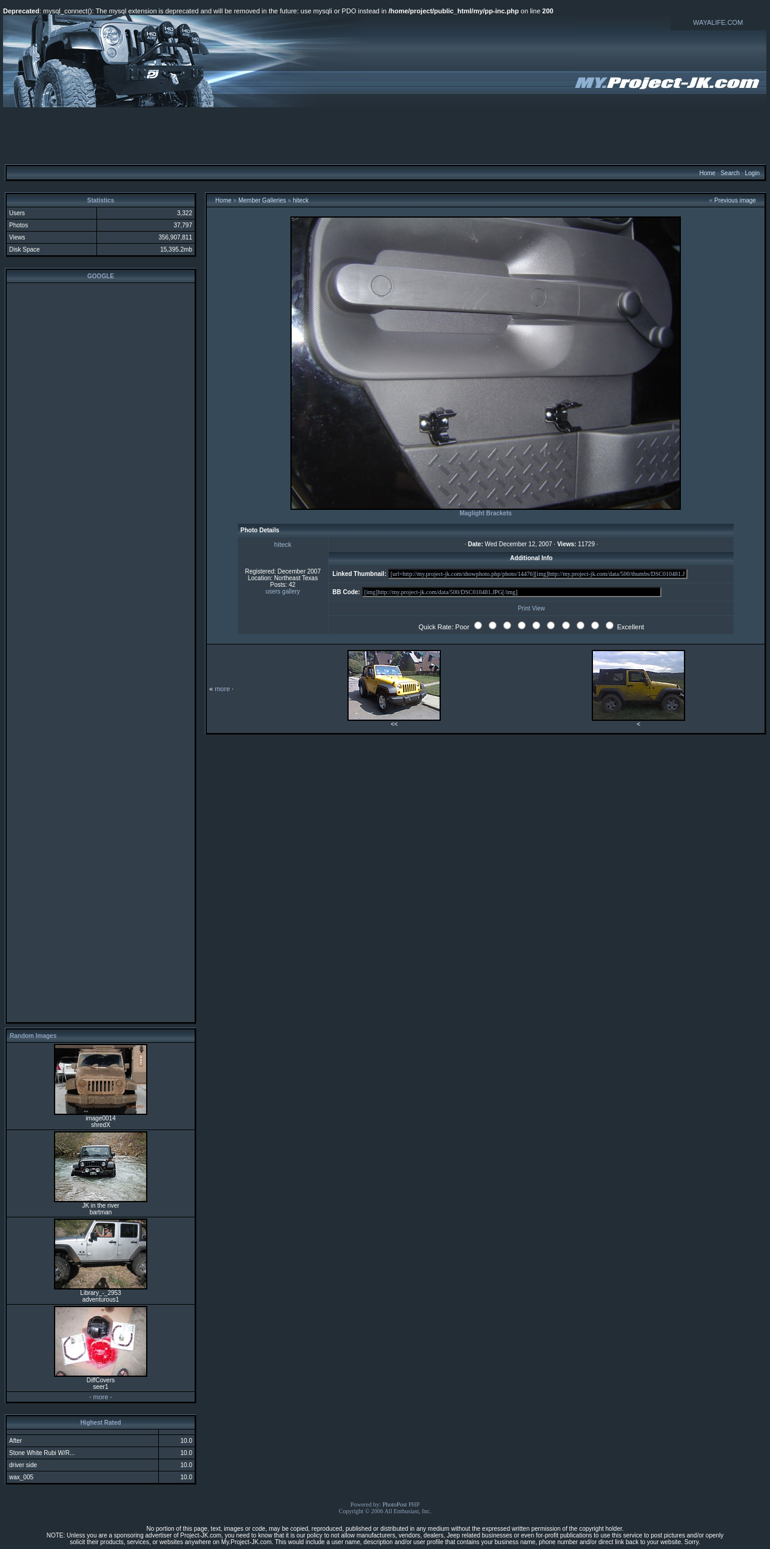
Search (730, 173)
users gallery (283, 591)
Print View (531, 608)
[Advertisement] (385, 135)
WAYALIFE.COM (718, 22)
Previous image (735, 200)
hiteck (301, 200)
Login (752, 173)
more (100, 1396)
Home (707, 173)
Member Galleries (262, 200)
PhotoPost (395, 1504)
